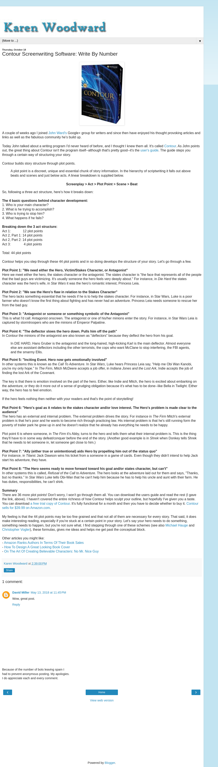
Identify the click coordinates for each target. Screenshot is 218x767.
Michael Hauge (176, 525)
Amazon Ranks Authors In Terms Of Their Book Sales (44, 542)
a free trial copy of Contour (50, 503)
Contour (170, 146)
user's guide (149, 150)
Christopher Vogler (16, 529)
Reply (16, 604)
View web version (102, 700)
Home (101, 692)
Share (9, 570)
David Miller (20, 592)
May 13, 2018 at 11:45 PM (48, 592)
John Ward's (57, 133)
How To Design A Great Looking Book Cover (37, 547)
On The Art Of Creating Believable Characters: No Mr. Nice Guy (51, 551)
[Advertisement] (102, 11)
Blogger (110, 762)
